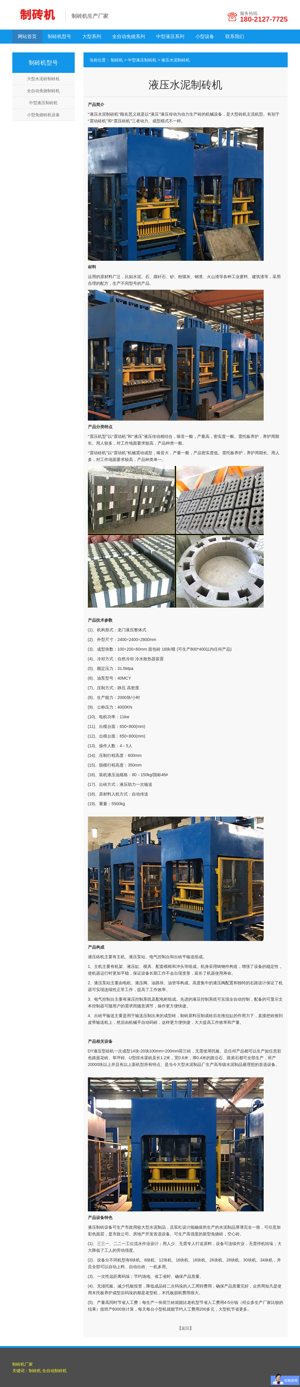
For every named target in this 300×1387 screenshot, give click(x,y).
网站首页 (27, 36)
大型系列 (91, 36)
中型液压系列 (170, 36)
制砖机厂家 (22, 1364)
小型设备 (204, 36)
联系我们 (234, 36)
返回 (185, 1328)
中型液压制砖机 (43, 102)
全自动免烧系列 (128, 36)
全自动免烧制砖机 (43, 90)
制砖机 (117, 60)
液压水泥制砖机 (175, 60)
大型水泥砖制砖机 (43, 78)
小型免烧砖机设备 (43, 114)
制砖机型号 (59, 36)
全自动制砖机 (54, 1370)
